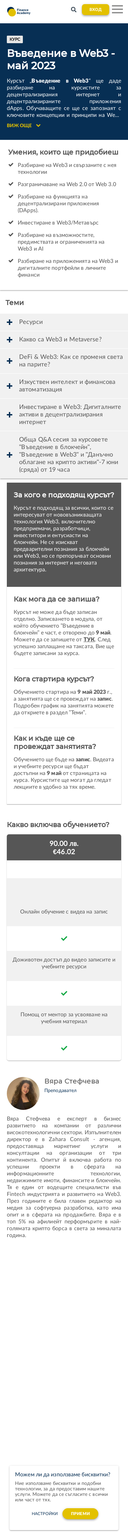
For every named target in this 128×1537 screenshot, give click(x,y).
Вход (95, 10)
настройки (45, 1514)
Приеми (80, 1514)
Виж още (24, 125)
